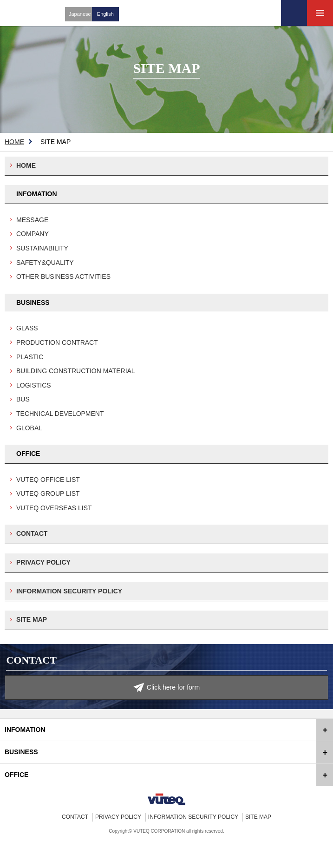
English (105, 14)
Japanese (80, 14)
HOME (14, 141)
